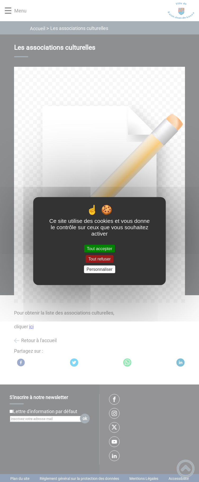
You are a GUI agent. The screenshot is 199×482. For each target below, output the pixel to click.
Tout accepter (99, 248)
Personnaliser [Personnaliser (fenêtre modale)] (99, 269)
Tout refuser (99, 259)
